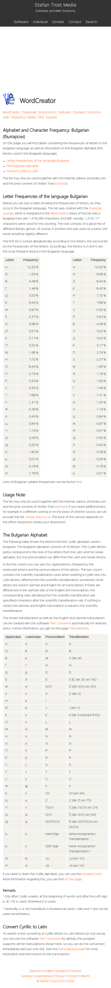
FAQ (41, 117)
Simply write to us (38, 517)
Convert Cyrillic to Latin (22, 171)
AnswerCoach (91, 874)
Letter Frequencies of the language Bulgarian (37, 161)
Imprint (85, 976)
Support (51, 117)
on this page (73, 879)
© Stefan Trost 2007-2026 (55, 981)
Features (64, 112)
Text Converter (60, 623)
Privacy (59, 976)
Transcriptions (79, 628)
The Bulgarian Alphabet (22, 166)
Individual (40, 22)
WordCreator (12, 112)
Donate (58, 22)
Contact (75, 22)
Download (29, 112)
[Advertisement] (55, 54)
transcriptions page (71, 949)
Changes (79, 112)
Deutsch (35, 971)
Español (61, 971)
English (49, 971)
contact (61, 184)
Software (21, 22)
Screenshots (47, 112)
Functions (94, 112)
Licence (26, 976)
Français (75, 971)
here (78, 482)
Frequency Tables (23, 117)
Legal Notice (43, 976)
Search (91, 22)
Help (6, 117)
